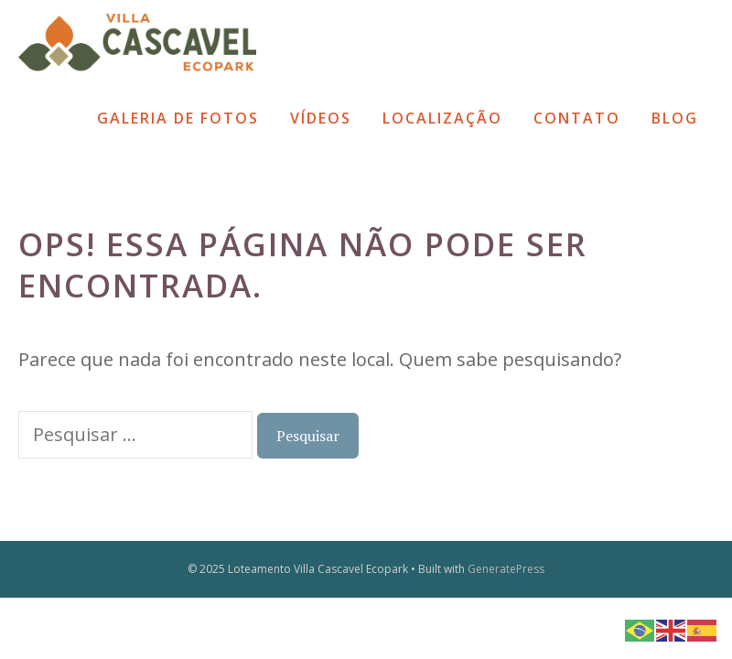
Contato (576, 118)
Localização (442, 118)
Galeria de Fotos (178, 118)
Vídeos (320, 118)
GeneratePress (506, 569)
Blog (674, 118)
